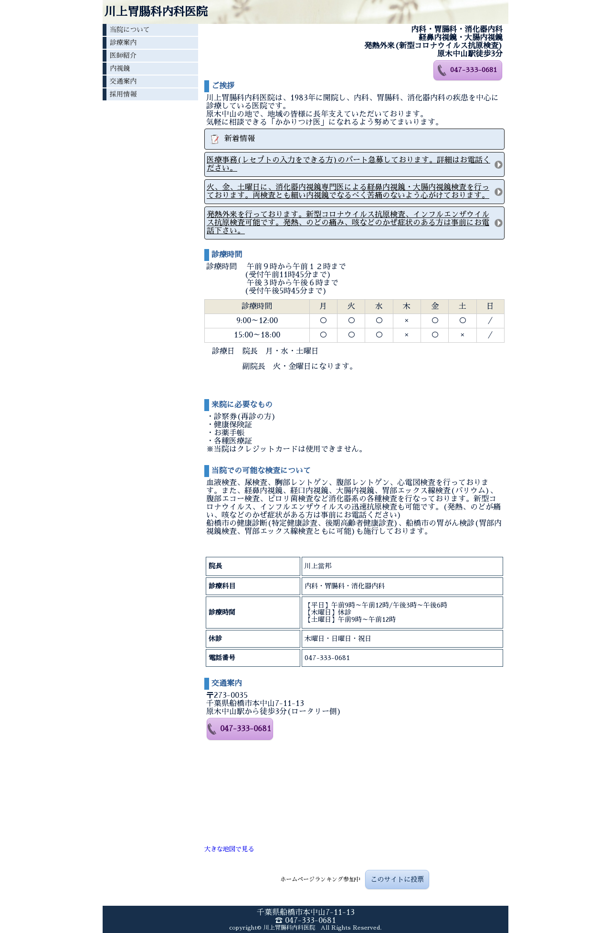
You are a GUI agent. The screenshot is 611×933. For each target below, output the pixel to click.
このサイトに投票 (397, 879)
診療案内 (123, 42)
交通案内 (123, 81)
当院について (130, 29)
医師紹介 (123, 55)
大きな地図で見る (229, 849)
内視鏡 (120, 68)
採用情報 (123, 94)
